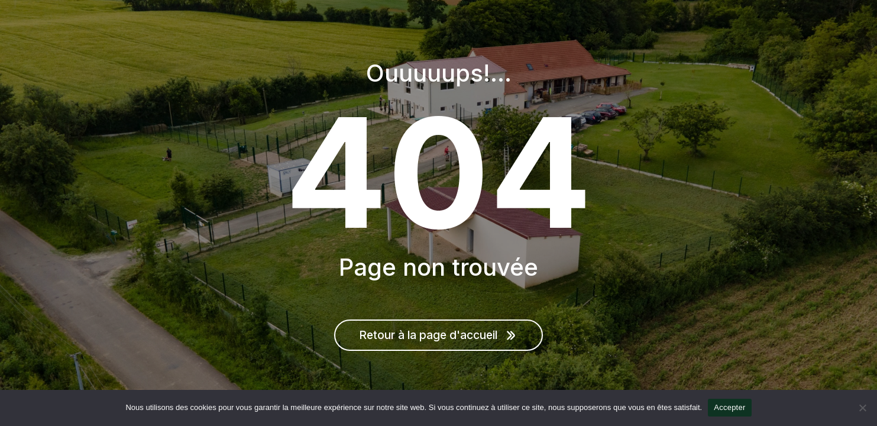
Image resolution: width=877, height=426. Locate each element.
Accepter (729, 407)
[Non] (862, 408)
